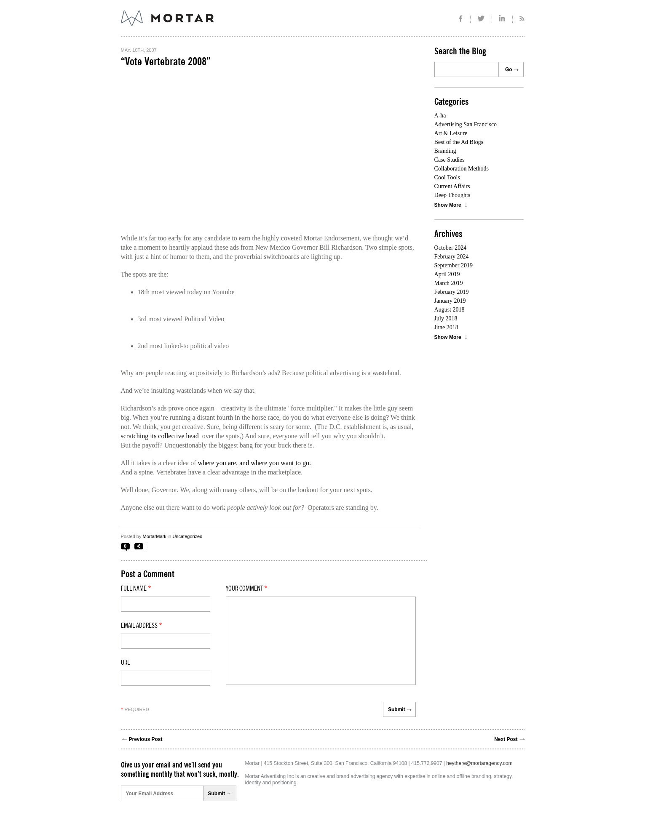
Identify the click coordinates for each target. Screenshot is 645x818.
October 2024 (450, 248)
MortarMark (154, 536)
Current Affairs (452, 186)
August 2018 (449, 309)
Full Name (136, 588)
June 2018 (446, 327)
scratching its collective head (160, 436)
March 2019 (448, 283)
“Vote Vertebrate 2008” (166, 61)
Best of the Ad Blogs (459, 142)
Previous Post (146, 739)
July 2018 (446, 318)
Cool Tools (447, 177)
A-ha (440, 115)
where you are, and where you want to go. (254, 462)
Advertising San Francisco (465, 124)
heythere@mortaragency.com (479, 763)
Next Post (505, 739)
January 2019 (450, 301)
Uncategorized (187, 536)
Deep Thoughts (452, 195)
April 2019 (447, 274)
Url (125, 662)
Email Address (141, 625)
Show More (447, 205)
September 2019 (453, 265)
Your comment (247, 588)
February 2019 (451, 292)
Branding (445, 151)
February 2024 (451, 256)
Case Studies (449, 160)
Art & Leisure (451, 133)
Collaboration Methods (461, 168)
